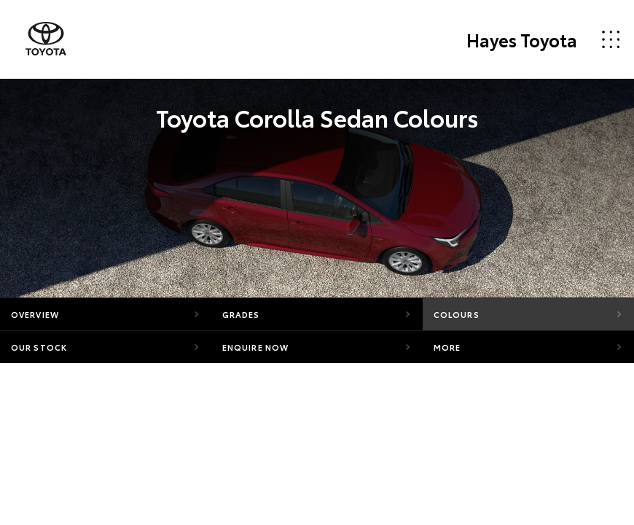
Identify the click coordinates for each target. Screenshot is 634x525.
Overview (35, 314)
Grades (241, 314)
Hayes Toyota (521, 39)
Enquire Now (255, 347)
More (447, 347)
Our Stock (39, 347)
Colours (457, 314)
